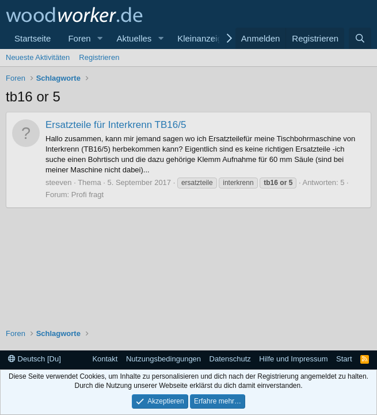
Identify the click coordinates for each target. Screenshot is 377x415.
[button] (100, 38)
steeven (58, 182)
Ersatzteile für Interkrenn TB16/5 (115, 124)
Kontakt (104, 358)
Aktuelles (133, 38)
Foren (79, 38)
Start (344, 358)
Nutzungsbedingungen (163, 358)
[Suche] (360, 38)
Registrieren (99, 57)
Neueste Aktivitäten (38, 57)
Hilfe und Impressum (293, 358)
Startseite (32, 38)
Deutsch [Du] (34, 358)
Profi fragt (87, 194)
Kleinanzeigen (204, 38)
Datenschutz (230, 358)
